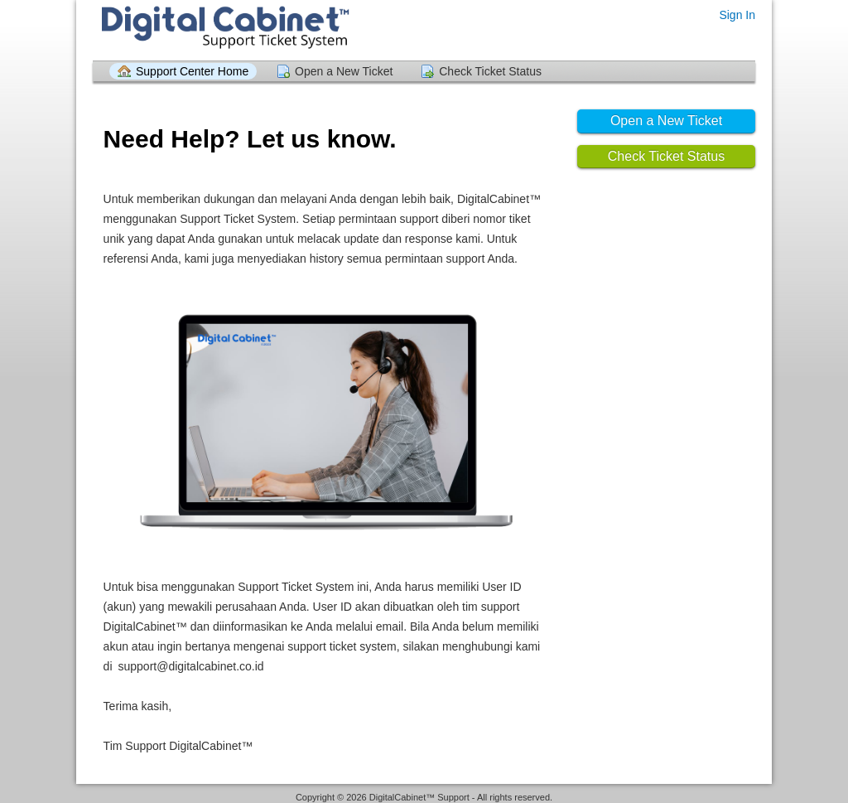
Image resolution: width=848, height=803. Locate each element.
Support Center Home (192, 71)
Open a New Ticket (344, 71)
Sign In (737, 15)
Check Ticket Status (490, 71)
